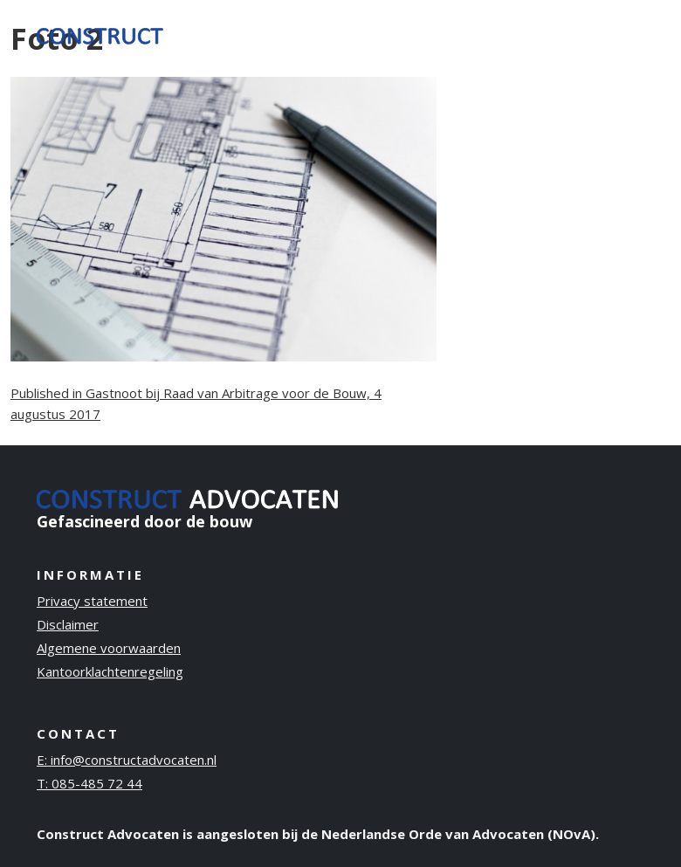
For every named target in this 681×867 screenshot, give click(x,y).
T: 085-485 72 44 (89, 783)
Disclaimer (68, 624)
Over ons (428, 34)
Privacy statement (92, 600)
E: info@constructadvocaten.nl (127, 759)
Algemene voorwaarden (109, 648)
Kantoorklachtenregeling (110, 671)
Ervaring (355, 22)
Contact (602, 22)
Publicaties (510, 22)
